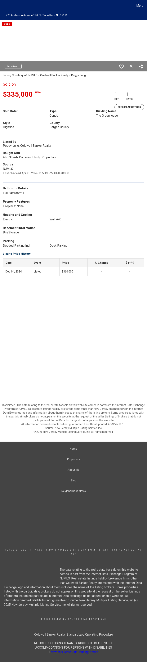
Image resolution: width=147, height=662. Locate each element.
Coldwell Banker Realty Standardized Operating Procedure (73, 634)
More (139, 5)
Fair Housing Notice (118, 550)
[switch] (121, 66)
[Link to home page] (4, 5)
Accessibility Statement (78, 550)
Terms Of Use (15, 550)
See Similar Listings (129, 107)
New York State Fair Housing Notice (74, 652)
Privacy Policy (42, 550)
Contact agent (13, 66)
